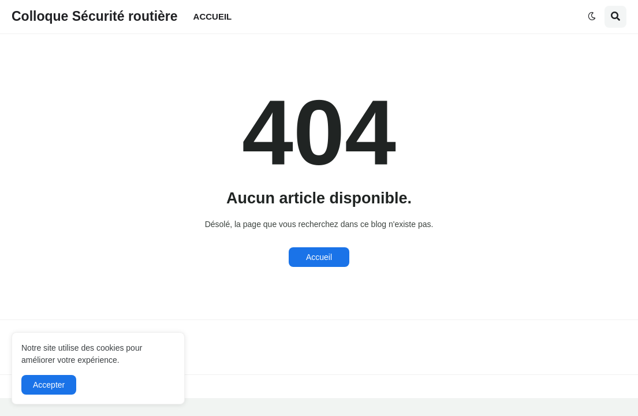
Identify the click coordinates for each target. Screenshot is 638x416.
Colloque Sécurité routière (95, 16)
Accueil (319, 257)
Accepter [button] (49, 384)
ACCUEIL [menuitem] (212, 16)
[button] (592, 17)
